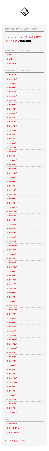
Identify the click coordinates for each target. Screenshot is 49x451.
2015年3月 (12, 327)
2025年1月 (12, 92)
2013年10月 (13, 382)
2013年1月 (12, 408)
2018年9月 (12, 254)
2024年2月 (12, 109)
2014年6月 (12, 361)
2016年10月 (13, 280)
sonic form (13, 424)
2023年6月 (12, 117)
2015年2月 (12, 331)
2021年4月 (12, 169)
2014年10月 (13, 348)
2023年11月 (13, 113)
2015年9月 (12, 314)
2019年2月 (12, 241)
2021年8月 (12, 165)
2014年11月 (13, 344)
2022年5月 (12, 139)
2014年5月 (12, 365)
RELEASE (12, 63)
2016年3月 (12, 297)
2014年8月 (12, 352)
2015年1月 (12, 335)
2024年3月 (12, 105)
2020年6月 (12, 182)
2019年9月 (12, 216)
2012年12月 (13, 412)
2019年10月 (13, 211)
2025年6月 (12, 83)
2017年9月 (12, 271)
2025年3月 (12, 88)
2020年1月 (12, 203)
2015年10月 (13, 310)
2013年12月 (13, 378)
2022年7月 (12, 135)
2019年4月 (12, 233)
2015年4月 (12, 323)
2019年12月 (13, 207)
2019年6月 (12, 224)
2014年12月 (13, 340)
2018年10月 (13, 250)
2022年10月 (13, 126)
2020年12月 (13, 173)
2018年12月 (13, 246)
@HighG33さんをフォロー (15, 441)
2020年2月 (12, 199)
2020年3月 (12, 194)
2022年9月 (12, 130)
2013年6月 (12, 399)
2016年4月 (12, 293)
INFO (11, 55)
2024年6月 (12, 100)
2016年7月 (12, 284)
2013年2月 (12, 404)
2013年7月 (12, 395)
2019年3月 (12, 237)
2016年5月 (12, 288)
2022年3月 (12, 147)
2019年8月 (12, 220)
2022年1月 (12, 156)
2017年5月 (12, 276)
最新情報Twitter (14, 432)
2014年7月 (12, 357)
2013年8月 (12, 391)
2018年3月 (12, 259)
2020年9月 (12, 177)
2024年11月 (13, 96)
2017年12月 (13, 267)
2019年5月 (12, 228)
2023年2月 (12, 122)
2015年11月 (13, 305)
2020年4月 (12, 190)
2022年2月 (12, 152)
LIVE (10, 59)
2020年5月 (12, 186)
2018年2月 (12, 263)
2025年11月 (13, 79)
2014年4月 (12, 370)
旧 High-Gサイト (15, 428)
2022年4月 (12, 143)
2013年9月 (12, 387)
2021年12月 (13, 160)
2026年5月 (12, 75)
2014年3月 (12, 374)
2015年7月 (12, 318)
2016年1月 (12, 301)
